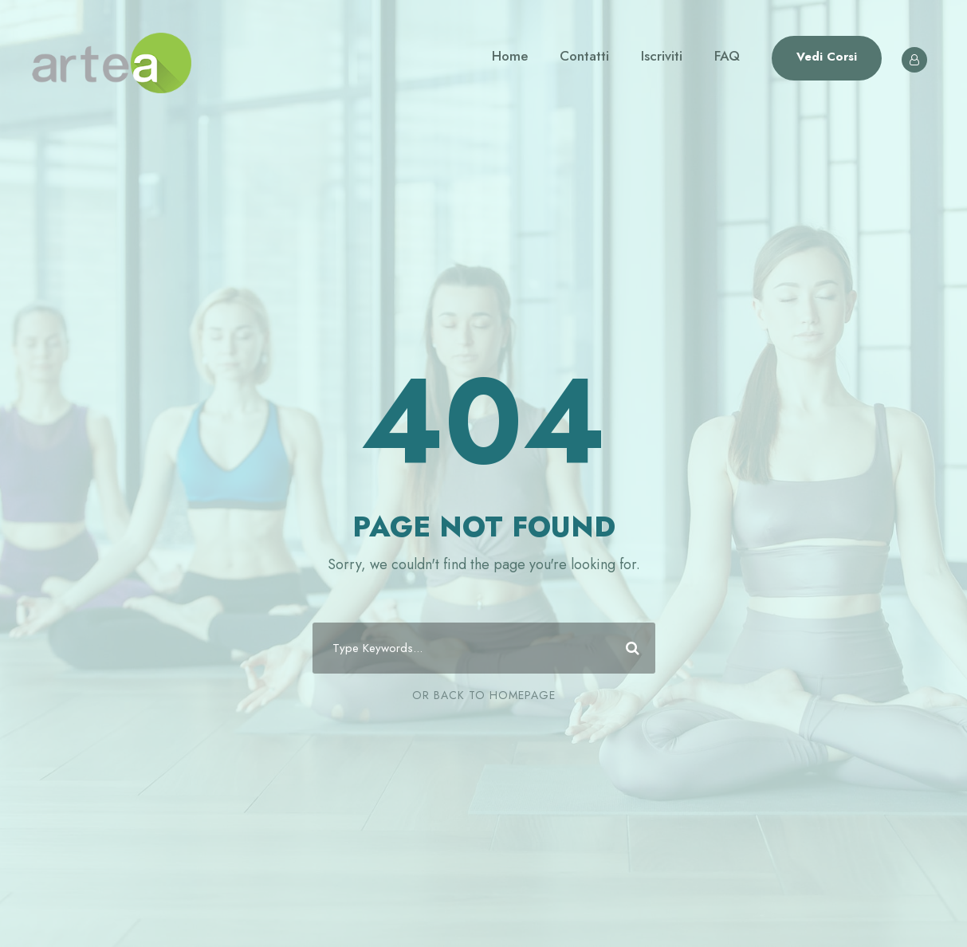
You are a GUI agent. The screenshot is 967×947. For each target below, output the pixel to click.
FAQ (727, 55)
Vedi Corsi (826, 56)
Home (510, 55)
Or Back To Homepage (484, 695)
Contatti (584, 55)
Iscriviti (661, 55)
